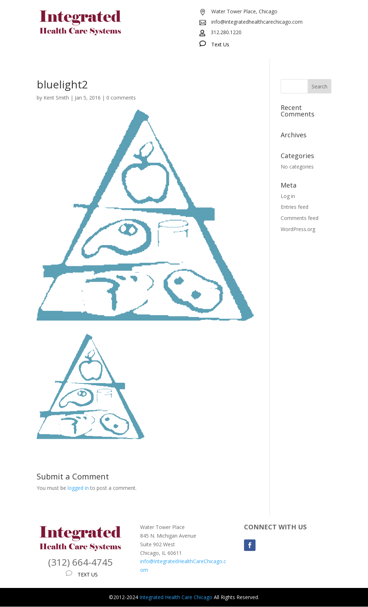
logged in (78, 487)
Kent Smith (56, 97)
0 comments (121, 97)
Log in (288, 196)
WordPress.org (298, 229)
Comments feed (299, 218)
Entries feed (294, 206)
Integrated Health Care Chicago (175, 597)
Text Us (220, 44)
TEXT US (88, 574)
